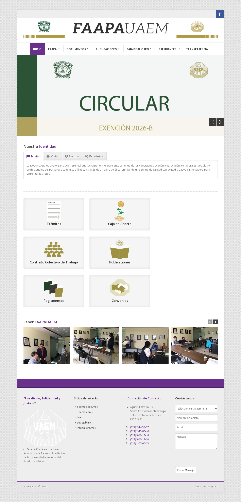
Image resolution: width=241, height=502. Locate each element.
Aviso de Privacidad (206, 486)
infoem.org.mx (85, 428)
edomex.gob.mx (87, 407)
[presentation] (198, 457)
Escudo (72, 156)
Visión (52, 156)
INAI (79, 417)
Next (220, 122)
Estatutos (94, 156)
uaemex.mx (84, 412)
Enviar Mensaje (185, 470)
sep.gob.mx (84, 422)
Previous (212, 122)
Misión (33, 156)
